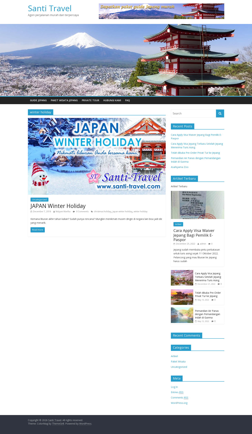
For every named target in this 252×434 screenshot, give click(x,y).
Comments (179, 397)
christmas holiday (102, 211)
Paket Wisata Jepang (64, 100)
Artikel (178, 224)
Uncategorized (39, 199)
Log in (174, 386)
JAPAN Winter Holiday (58, 205)
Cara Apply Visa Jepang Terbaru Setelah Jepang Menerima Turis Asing (208, 277)
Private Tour (90, 100)
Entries (177, 392)
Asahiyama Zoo (179, 167)
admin (203, 243)
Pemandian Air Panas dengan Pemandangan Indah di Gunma (207, 314)
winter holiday (140, 211)
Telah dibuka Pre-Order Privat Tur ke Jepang (195, 152)
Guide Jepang (38, 100)
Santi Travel (50, 8)
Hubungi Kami (112, 100)
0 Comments (81, 211)
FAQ (127, 100)
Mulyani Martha (63, 211)
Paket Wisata (178, 361)
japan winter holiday (122, 211)
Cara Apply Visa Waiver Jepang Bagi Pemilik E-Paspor (193, 235)
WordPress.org (179, 403)
